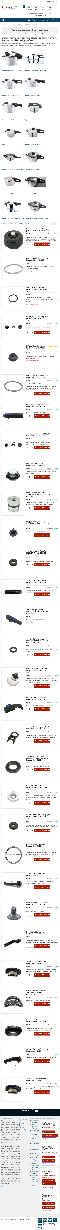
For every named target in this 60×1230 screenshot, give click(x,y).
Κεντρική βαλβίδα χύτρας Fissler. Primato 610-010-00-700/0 (38, 464)
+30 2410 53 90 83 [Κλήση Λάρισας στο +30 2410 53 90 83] (48, 1203)
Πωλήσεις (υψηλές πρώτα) (10, 223)
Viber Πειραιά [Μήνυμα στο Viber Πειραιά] (47, 1187)
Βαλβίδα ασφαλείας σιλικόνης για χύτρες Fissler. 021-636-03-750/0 (38, 230)
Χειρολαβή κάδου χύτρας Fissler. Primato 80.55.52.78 (38, 1050)
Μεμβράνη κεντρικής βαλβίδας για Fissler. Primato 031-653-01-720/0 (37, 523)
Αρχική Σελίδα (6, 24)
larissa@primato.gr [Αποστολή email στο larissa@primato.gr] (48, 1207)
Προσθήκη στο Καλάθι (42, 244)
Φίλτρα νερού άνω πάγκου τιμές (35, 1167)
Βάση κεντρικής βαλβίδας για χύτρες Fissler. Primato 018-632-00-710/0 (38, 494)
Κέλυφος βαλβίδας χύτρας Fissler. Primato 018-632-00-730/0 (36, 348)
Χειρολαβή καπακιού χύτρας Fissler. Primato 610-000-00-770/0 (36, 582)
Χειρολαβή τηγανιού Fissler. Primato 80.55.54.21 (36, 962)
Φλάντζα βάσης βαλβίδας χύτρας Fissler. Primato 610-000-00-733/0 (38, 816)
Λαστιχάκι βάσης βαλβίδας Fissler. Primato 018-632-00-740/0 (36, 289)
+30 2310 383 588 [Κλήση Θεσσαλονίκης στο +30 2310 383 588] (48, 1132)
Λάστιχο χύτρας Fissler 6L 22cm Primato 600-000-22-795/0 (37, 376)
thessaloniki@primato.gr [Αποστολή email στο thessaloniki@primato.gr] (50, 1135)
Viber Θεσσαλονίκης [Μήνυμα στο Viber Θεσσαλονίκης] (49, 1139)
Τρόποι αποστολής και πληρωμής (35, 1126)
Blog (33, 1141)
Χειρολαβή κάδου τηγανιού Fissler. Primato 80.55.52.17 (36, 874)
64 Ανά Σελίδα (24, 223)
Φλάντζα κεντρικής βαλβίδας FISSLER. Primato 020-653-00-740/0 (37, 553)
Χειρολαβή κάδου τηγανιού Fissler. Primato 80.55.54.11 (36, 933)
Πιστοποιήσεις (35, 1130)
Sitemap (34, 1163)
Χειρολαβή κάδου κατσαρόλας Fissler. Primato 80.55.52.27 (37, 1021)
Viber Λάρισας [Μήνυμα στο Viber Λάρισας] (47, 1210)
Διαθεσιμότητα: (50, 233)
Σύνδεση (21, 1123)
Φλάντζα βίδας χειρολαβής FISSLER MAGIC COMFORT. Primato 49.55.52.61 (37, 758)
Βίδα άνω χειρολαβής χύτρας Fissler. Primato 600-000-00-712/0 (36, 670)
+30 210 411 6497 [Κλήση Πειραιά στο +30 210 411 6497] (48, 1180)
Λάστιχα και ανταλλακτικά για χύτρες (28, 24)
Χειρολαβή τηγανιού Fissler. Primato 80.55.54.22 (36, 1079)
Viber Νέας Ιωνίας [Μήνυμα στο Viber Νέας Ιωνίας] (48, 1164)
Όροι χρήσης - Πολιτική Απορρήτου (35, 1159)
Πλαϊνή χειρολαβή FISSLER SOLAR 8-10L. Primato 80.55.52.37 (36, 992)
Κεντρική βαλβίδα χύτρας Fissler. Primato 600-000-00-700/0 (38, 405)
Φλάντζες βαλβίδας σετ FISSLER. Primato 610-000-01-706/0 (38, 435)
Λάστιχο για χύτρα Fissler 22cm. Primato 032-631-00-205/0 (37, 259)
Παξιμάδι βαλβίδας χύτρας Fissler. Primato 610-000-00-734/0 (36, 787)
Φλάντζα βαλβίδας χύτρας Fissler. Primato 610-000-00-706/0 (38, 728)
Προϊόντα (13, 24)
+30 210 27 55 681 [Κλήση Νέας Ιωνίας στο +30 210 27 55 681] (48, 1157)
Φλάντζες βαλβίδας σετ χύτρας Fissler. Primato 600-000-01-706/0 (37, 318)
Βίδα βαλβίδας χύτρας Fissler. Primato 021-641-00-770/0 (37, 903)
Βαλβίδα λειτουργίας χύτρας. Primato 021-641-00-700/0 (36, 698)
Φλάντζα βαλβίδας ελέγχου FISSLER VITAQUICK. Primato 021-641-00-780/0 (37, 641)
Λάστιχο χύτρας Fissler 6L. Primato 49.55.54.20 (35, 845)
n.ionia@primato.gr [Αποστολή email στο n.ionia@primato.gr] (49, 1160)
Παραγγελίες (22, 1130)
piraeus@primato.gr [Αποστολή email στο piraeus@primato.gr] (49, 1183)
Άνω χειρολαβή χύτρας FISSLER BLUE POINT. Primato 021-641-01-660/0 (38, 611)
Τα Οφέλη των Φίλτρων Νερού (35, 1145)
